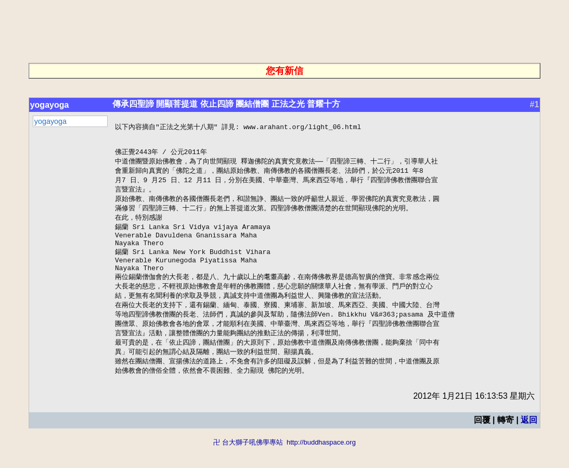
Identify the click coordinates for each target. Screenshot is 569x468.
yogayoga (49, 104)
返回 (529, 440)
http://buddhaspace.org (321, 463)
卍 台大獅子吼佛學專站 (248, 463)
